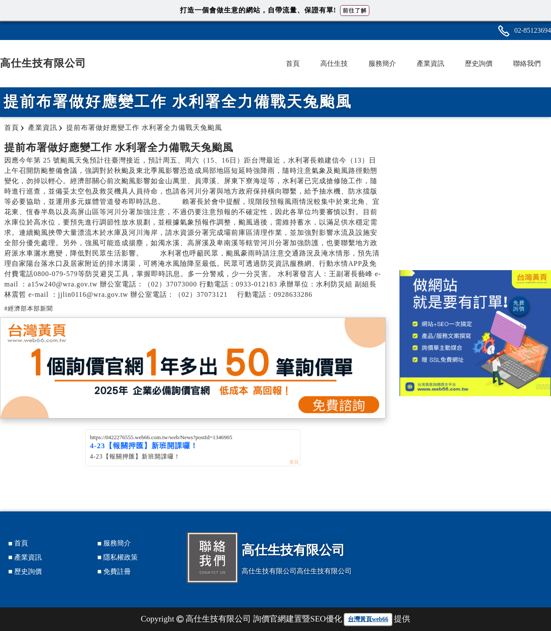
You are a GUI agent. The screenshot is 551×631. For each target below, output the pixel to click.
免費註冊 (117, 571)
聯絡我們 (527, 63)
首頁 (293, 63)
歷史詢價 (478, 63)
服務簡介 (382, 63)
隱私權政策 (120, 557)
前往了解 (355, 10)
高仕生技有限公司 (43, 63)
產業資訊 (430, 63)
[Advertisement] (475, 201)
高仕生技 (334, 63)
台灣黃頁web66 (368, 619)
